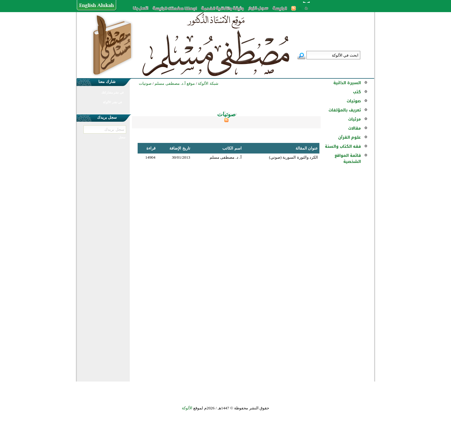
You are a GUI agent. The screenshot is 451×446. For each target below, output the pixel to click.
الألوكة (187, 408)
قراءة (150, 148)
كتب (357, 92)
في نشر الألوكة (112, 102)
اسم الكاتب (231, 148)
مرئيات (354, 119)
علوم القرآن (349, 137)
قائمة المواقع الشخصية (348, 158)
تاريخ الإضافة (179, 148)
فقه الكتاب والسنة (343, 146)
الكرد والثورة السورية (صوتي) (293, 157)
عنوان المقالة (307, 148)
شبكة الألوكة (208, 83)
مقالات (354, 128)
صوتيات (354, 101)
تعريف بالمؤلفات (344, 110)
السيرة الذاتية (347, 83)
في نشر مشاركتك (112, 92)
